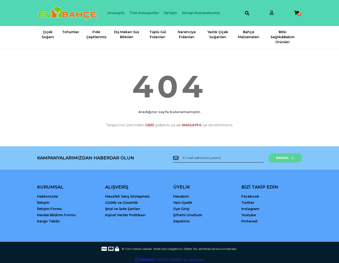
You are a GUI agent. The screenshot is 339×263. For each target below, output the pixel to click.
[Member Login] (272, 13)
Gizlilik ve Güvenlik (121, 202)
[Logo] (67, 13)
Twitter (247, 202)
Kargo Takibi (48, 221)
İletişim (170, 13)
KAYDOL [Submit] (286, 158)
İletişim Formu (49, 209)
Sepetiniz (181, 221)
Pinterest (249, 221)
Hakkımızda (47, 196)
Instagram (250, 209)
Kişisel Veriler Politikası (125, 215)
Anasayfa (116, 13)
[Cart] (296, 13)
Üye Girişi (181, 209)
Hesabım (181, 196)
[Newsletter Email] (219, 158)
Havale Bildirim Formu (56, 215)
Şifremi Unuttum (187, 215)
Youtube (248, 215)
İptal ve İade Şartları (122, 209)
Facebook (250, 196)
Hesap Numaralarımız (201, 13)
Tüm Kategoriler (144, 13)
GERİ (149, 125)
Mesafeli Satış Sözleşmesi (127, 196)
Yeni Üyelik (182, 202)
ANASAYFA (191, 125)
